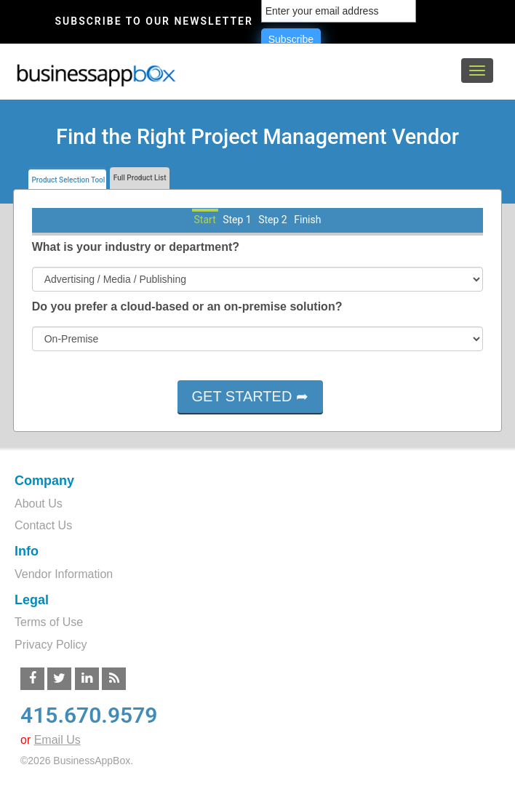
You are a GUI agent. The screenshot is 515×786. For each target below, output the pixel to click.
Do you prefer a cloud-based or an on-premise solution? (187, 306)
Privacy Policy (51, 644)
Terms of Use (49, 622)
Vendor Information (64, 574)
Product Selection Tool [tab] (67, 180)
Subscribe (291, 39)
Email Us (57, 740)
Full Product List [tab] (138, 178)
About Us (39, 503)
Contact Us (43, 525)
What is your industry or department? (135, 247)
